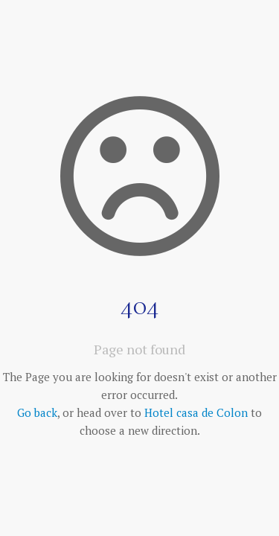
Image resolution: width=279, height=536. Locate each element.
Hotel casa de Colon (196, 412)
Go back (37, 412)
